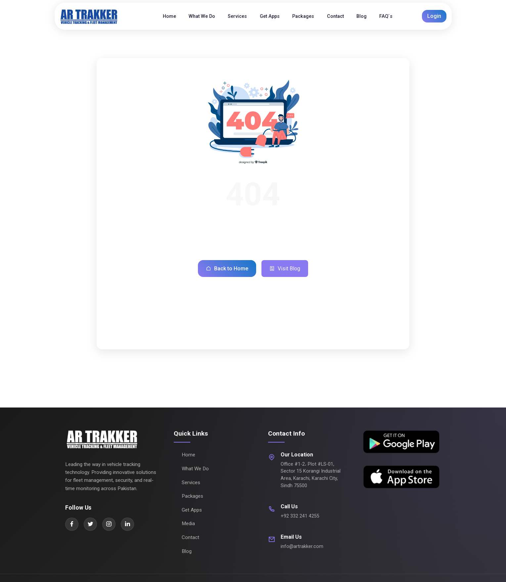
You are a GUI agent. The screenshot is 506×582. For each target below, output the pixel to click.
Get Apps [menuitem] (270, 16)
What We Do (190, 334)
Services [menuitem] (237, 16)
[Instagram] (108, 524)
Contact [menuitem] (335, 16)
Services (191, 482)
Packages (277, 334)
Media (188, 523)
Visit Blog (284, 268)
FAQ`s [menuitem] (385, 16)
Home (188, 455)
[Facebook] (71, 524)
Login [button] (434, 16)
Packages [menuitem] (303, 16)
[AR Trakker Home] (96, 16)
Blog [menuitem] (361, 16)
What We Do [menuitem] (202, 16)
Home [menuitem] (169, 16)
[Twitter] (90, 524)
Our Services (235, 334)
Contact (190, 537)
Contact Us (317, 334)
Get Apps (192, 510)
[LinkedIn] (127, 524)
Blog (187, 551)
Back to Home (227, 268)
